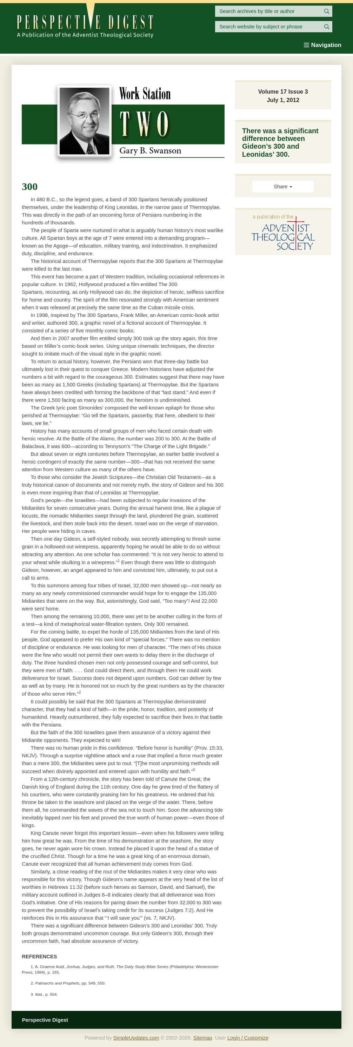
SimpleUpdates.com (136, 1038)
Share (283, 186)
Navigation (322, 45)
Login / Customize (247, 1038)
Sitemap (202, 1038)
